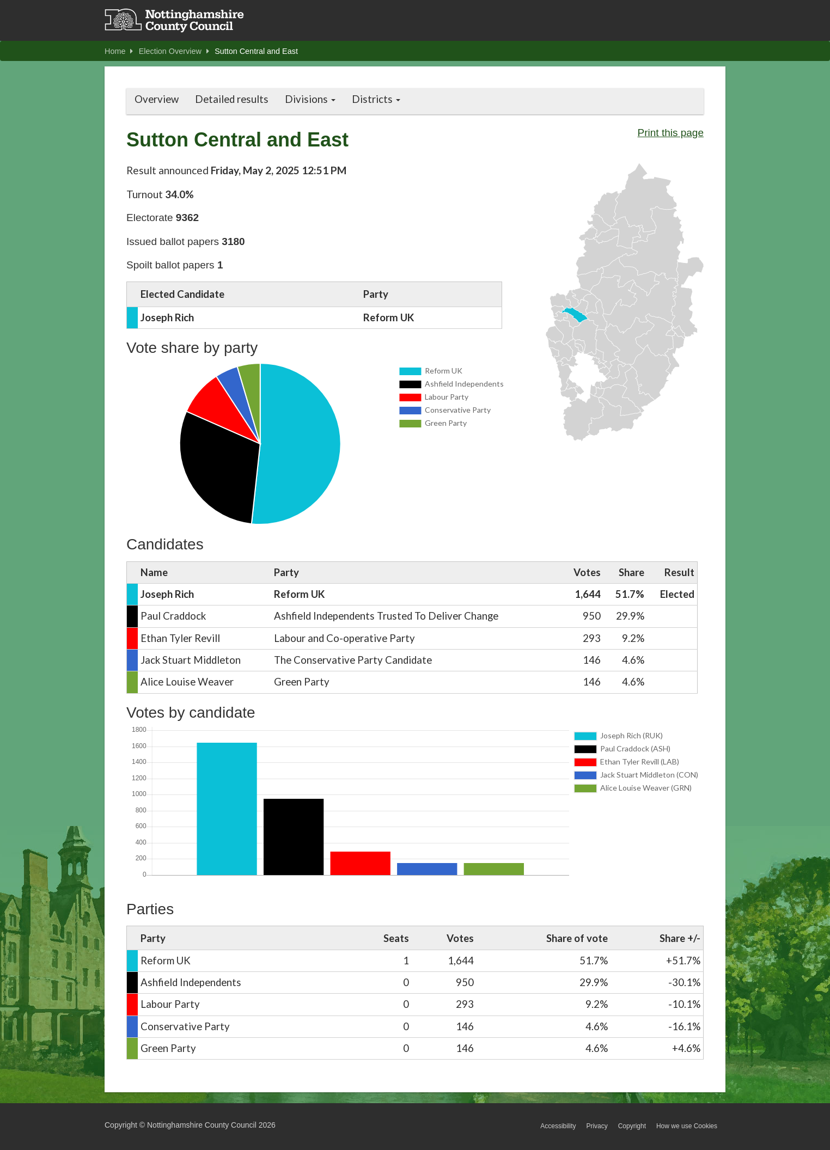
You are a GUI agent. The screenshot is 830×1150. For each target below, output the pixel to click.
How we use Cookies (686, 1126)
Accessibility (558, 1126)
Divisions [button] (310, 99)
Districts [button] (376, 99)
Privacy (596, 1126)
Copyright (632, 1126)
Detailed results (231, 99)
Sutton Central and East (256, 51)
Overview (157, 99)
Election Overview (174, 51)
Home (119, 51)
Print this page (671, 132)
